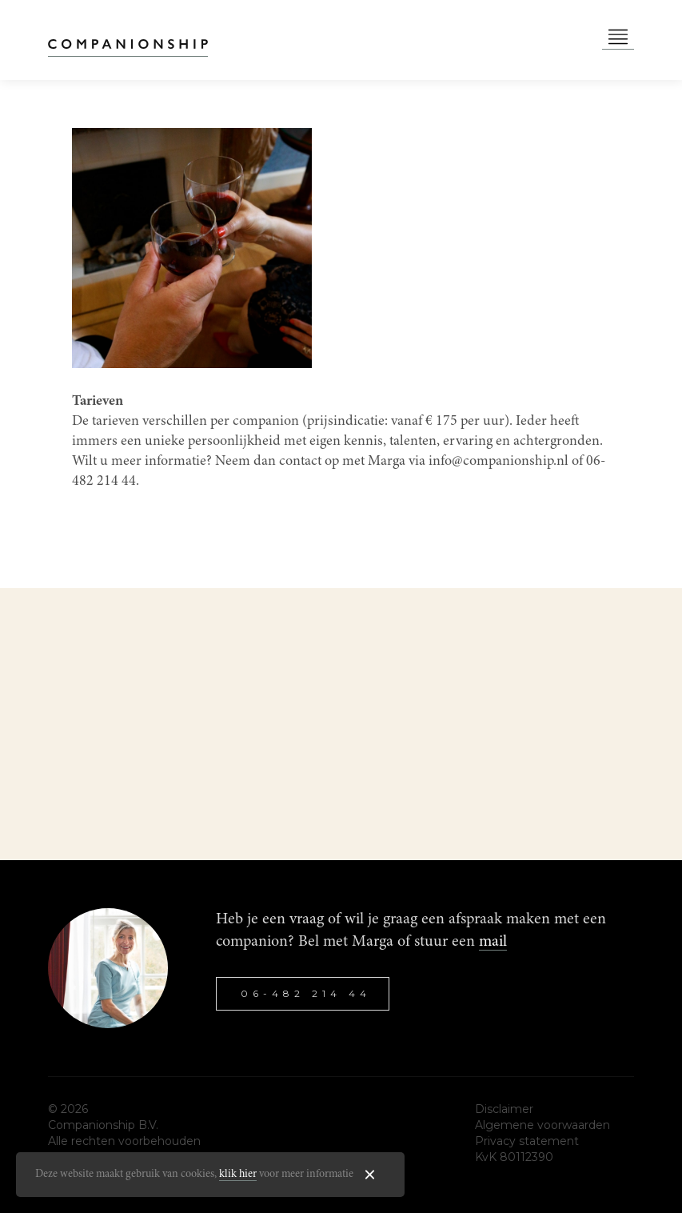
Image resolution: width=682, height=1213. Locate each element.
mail (493, 942)
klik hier (238, 1174)
